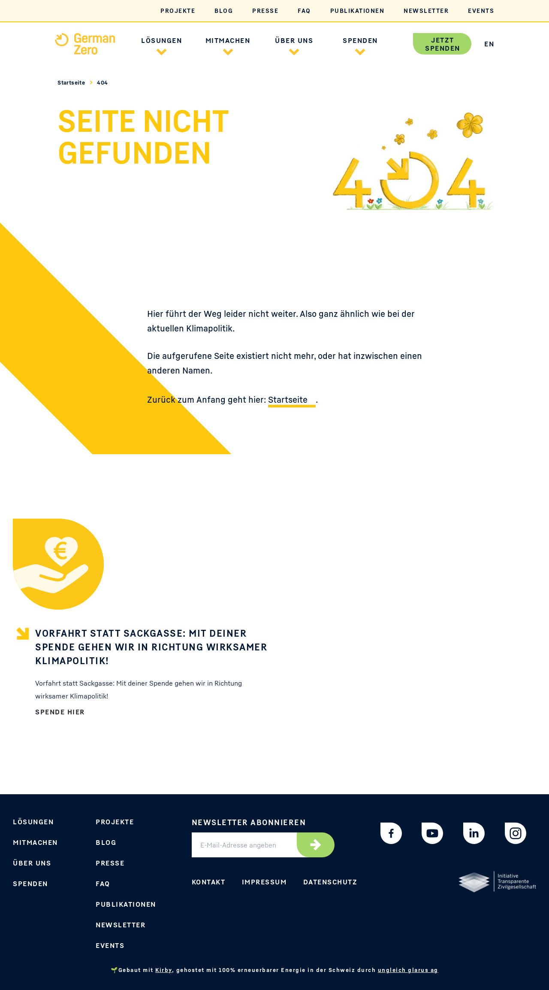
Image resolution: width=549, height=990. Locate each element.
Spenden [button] (360, 40)
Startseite (72, 82)
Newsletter (426, 10)
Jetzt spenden (442, 44)
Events (481, 10)
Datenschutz (330, 882)
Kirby (163, 969)
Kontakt (209, 882)
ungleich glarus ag (408, 969)
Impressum (264, 882)
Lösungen (33, 821)
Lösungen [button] (161, 40)
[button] (162, 51)
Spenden (30, 883)
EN (489, 43)
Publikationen (357, 10)
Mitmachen (35, 842)
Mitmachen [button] (227, 40)
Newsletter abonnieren (249, 822)
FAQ (304, 10)
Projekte (177, 10)
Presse (265, 10)
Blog (223, 10)
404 (102, 82)
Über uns (32, 863)
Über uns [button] (294, 40)
